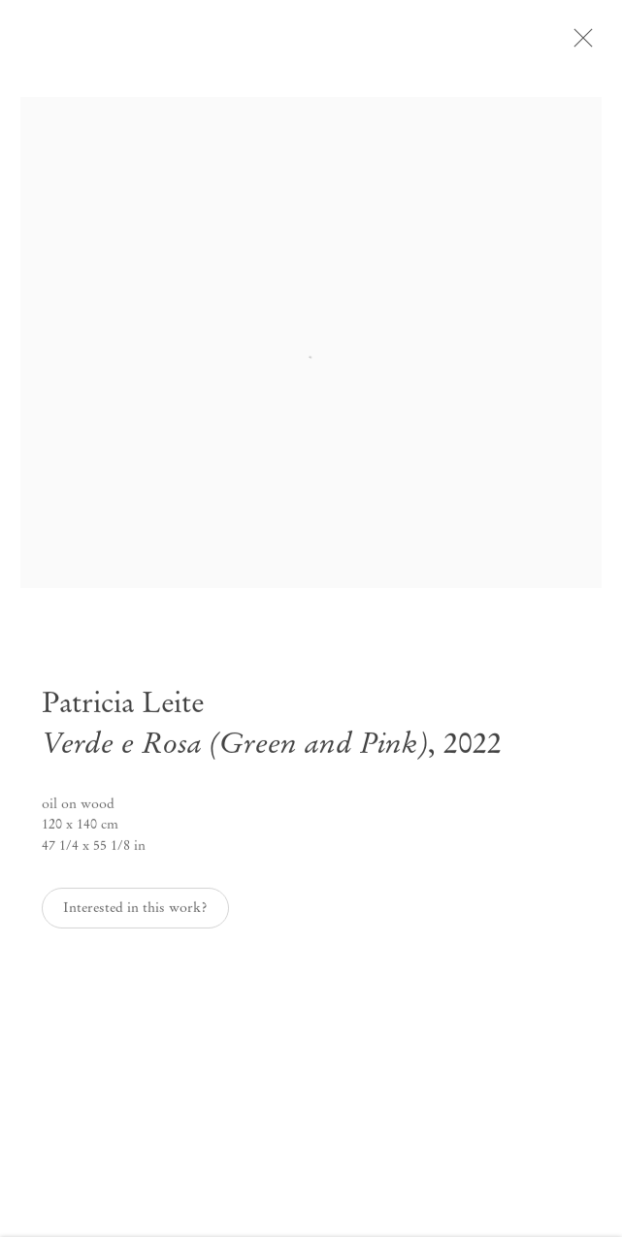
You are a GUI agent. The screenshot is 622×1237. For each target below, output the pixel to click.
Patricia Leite (123, 711)
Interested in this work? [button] (135, 915)
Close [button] (594, 43)
